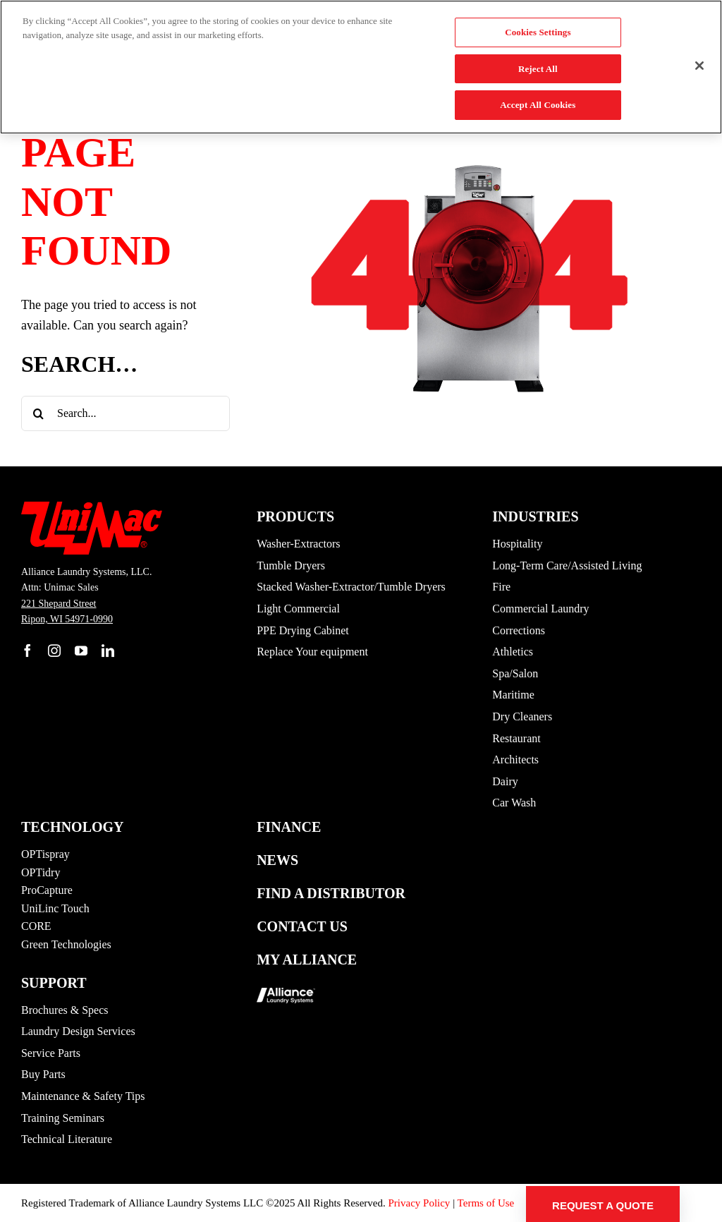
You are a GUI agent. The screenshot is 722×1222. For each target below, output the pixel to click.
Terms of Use (486, 1203)
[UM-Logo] (91, 507)
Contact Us (302, 926)
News (277, 860)
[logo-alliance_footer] (286, 984)
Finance (289, 827)
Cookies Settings (537, 32)
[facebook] (27, 650)
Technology (72, 827)
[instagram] (54, 650)
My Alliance (307, 959)
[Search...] (125, 413)
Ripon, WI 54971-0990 (67, 619)
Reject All (538, 68)
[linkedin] (108, 650)
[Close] (699, 65)
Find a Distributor (331, 893)
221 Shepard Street (59, 603)
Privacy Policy (419, 1203)
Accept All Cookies (537, 104)
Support (54, 983)
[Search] (38, 413)
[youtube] (81, 650)
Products (295, 516)
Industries (535, 516)
